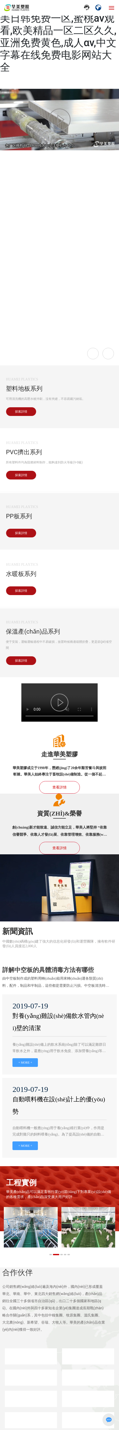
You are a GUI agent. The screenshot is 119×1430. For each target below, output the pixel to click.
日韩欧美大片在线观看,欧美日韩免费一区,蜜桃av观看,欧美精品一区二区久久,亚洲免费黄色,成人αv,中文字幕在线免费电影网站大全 (58, 36)
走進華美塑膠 (59, 754)
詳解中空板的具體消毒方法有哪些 (48, 970)
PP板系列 (19, 516)
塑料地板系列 (24, 388)
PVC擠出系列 (24, 452)
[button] (50, 1254)
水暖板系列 (21, 573)
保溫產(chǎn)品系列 (33, 631)
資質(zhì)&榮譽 (59, 813)
